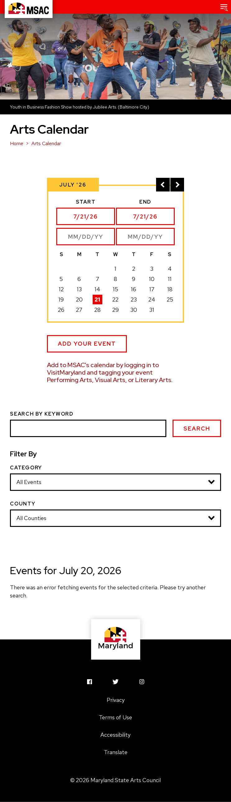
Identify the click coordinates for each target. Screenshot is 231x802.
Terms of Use (115, 717)
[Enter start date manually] (85, 236)
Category (26, 468)
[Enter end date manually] (145, 236)
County (22, 504)
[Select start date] (85, 216)
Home (16, 143)
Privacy (116, 699)
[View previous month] (163, 184)
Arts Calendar (46, 143)
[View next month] (177, 184)
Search (196, 428)
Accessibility (115, 734)
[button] (224, 7)
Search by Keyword (42, 414)
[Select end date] (145, 216)
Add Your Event (87, 343)
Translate (115, 752)
